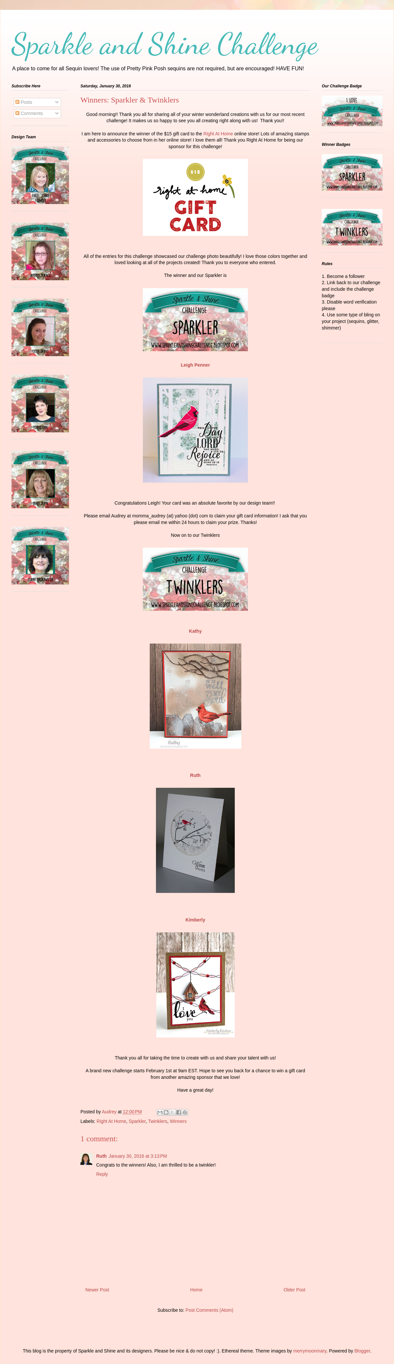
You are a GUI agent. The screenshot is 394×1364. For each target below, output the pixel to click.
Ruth (101, 1156)
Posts (23, 102)
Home (196, 1289)
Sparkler (137, 1121)
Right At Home (218, 133)
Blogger (362, 1350)
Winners (178, 1121)
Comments (29, 113)
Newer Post (97, 1289)
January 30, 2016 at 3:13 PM (138, 1156)
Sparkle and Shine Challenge (164, 43)
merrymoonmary (309, 1350)
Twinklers (157, 1121)
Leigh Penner (195, 365)
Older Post (294, 1289)
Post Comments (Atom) (209, 1310)
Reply (102, 1174)
